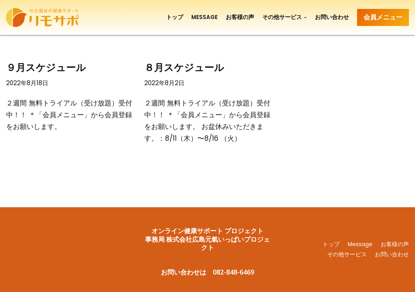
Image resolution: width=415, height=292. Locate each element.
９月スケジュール (46, 67)
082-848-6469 (233, 272)
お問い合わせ (332, 17)
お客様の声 (240, 17)
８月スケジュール (184, 67)
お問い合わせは (183, 272)
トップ (174, 17)
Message (204, 17)
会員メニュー (383, 17)
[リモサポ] (44, 17)
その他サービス (347, 254)
